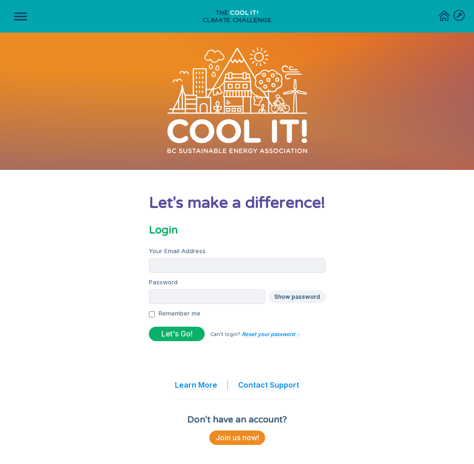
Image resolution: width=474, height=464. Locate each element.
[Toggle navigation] (20, 16)
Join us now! (237, 437)
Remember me (179, 313)
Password (163, 282)
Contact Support (268, 385)
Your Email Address (177, 251)
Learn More (196, 385)
